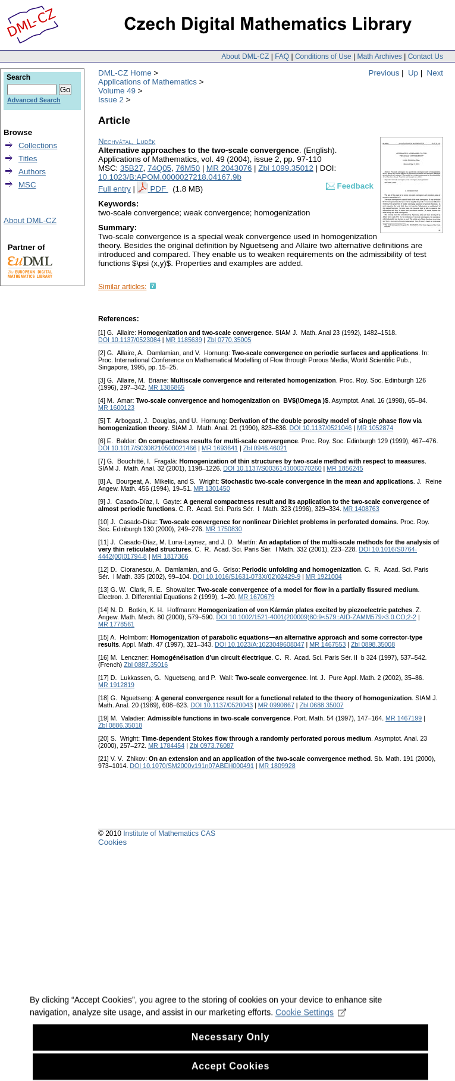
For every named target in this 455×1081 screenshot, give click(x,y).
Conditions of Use (323, 56)
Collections (37, 145)
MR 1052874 (375, 427)
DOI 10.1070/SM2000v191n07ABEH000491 (192, 765)
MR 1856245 (345, 468)
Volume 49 (117, 90)
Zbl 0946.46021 (265, 448)
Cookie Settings (310, 1021)
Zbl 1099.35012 (285, 168)
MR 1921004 (324, 576)
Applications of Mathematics (147, 81)
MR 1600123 (116, 407)
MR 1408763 (361, 508)
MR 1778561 (116, 624)
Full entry (114, 188)
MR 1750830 (224, 528)
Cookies (112, 842)
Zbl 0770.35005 (229, 339)
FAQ (282, 56)
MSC (27, 184)
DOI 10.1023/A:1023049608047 (260, 644)
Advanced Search (33, 100)
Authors (32, 171)
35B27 (131, 168)
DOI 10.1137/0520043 (221, 705)
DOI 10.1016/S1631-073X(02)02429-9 (246, 576)
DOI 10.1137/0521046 (321, 427)
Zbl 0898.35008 (373, 644)
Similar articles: (122, 287)
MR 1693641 (220, 448)
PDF (159, 188)
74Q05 (159, 168)
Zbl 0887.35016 (146, 664)
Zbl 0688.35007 (322, 705)
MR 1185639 (184, 339)
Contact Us (425, 56)
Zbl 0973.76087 (212, 745)
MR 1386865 (166, 387)
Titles (27, 158)
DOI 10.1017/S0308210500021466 (147, 448)
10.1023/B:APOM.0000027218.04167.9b (169, 177)
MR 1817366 (170, 556)
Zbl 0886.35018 (120, 725)
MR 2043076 (229, 168)
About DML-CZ (245, 56)
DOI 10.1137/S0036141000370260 (272, 468)
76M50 (187, 168)
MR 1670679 (257, 596)
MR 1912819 (116, 684)
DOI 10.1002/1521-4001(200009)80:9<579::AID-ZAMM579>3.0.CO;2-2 (316, 617)
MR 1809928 (277, 765)
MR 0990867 (276, 705)
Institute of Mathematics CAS (169, 833)
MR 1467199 (403, 718)
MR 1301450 (212, 488)
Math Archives (379, 56)
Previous (384, 72)
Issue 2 (111, 99)
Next (435, 72)
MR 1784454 (166, 745)
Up (413, 72)
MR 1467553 (327, 644)
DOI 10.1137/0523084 (129, 339)
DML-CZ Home (125, 72)
